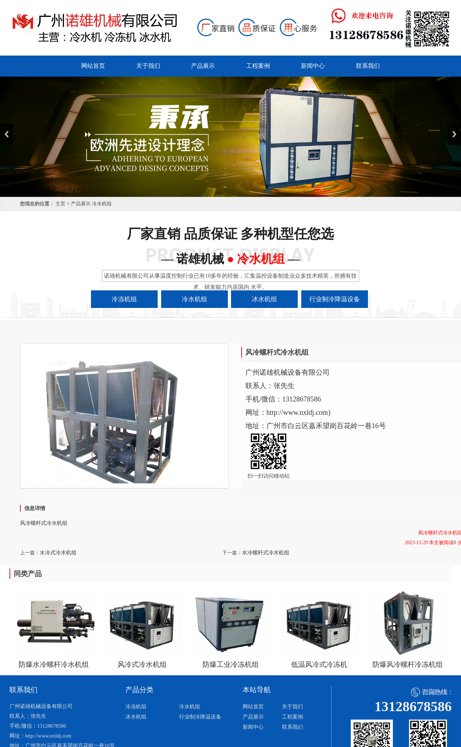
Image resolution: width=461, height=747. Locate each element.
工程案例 (258, 66)
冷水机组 (102, 203)
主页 (60, 203)
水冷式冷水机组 (58, 552)
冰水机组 (135, 717)
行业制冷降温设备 (200, 717)
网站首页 (93, 66)
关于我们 (148, 66)
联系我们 (368, 66)
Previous (6, 134)
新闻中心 (313, 66)
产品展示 (203, 66)
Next (454, 134)
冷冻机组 (135, 706)
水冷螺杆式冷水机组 (265, 552)
